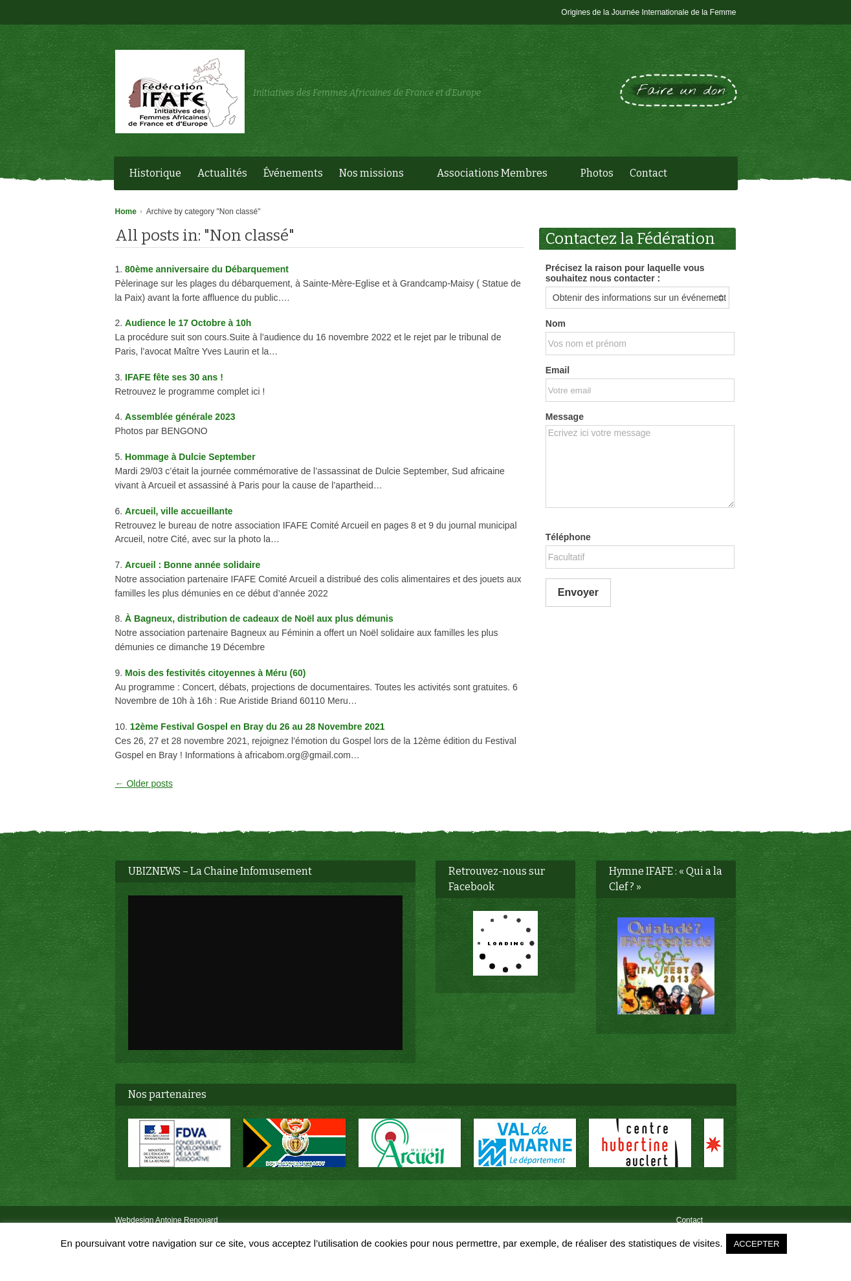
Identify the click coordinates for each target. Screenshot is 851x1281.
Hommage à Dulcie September (190, 457)
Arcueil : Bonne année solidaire (192, 565)
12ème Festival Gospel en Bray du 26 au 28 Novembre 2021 (257, 726)
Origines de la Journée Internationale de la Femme (648, 12)
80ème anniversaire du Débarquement (207, 269)
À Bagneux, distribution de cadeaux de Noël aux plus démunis (259, 618)
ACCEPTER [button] (757, 1244)
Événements (293, 173)
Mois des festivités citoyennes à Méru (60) (215, 673)
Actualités (222, 173)
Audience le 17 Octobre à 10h (188, 323)
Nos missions (374, 174)
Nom (556, 323)
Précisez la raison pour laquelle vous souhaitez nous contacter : (625, 273)
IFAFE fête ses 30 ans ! (174, 377)
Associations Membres (494, 174)
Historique (155, 173)
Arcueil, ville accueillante (179, 511)
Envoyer (578, 592)
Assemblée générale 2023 (180, 416)
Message (565, 416)
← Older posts (144, 783)
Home (126, 211)
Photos (596, 173)
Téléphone (568, 537)
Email (557, 370)
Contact (648, 173)
